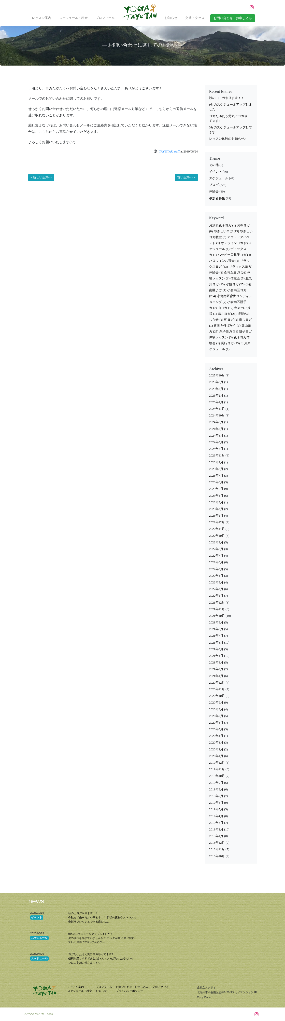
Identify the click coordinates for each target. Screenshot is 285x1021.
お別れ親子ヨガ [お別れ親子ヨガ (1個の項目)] (222, 225)
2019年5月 (216, 809)
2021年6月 (216, 642)
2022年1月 (216, 595)
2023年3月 (216, 502)
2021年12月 (217, 602)
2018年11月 (217, 849)
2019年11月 (217, 769)
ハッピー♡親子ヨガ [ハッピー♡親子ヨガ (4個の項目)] (234, 255)
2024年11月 (217, 409)
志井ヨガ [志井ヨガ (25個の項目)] (227, 314)
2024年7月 (216, 429)
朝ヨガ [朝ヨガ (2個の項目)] (231, 319)
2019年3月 (216, 823)
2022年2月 (216, 589)
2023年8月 (216, 469)
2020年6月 (216, 722)
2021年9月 (216, 622)
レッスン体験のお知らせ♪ (227, 138)
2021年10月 (217, 616)
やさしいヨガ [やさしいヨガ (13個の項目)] (226, 231)
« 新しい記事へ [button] (41, 177)
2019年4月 (216, 816)
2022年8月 (216, 549)
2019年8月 (216, 789)
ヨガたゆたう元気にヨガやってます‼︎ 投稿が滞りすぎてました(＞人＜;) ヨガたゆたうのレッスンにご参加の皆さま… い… (102, 958)
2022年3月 (216, 582)
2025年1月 (216, 402)
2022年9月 (216, 542)
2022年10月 (217, 536)
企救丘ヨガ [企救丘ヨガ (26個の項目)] (235, 272)
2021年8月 (216, 629)
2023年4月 (216, 495)
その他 (214, 165)
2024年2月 (216, 449)
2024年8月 (216, 422)
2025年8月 (216, 382)
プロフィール (105, 18)
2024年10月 (217, 415)
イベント (215, 171)
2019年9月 (216, 783)
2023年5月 (216, 489)
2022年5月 (216, 569)
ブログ (214, 185)
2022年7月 (216, 555)
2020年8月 (216, 709)
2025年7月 (216, 389)
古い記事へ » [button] (186, 177)
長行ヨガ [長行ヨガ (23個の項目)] (230, 343)
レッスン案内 (41, 18)
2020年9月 (216, 702)
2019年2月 (216, 829)
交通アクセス (194, 18)
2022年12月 (217, 522)
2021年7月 (216, 635)
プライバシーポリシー (129, 990)
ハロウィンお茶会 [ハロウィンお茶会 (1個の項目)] (224, 260)
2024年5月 (216, 442)
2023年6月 (216, 482)
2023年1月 (216, 515)
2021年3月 (216, 662)
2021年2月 (216, 669)
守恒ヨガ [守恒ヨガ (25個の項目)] (235, 284)
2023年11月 (217, 455)
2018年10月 (217, 856)
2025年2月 (216, 395)
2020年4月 (216, 736)
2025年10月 (217, 375)
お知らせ (171, 18)
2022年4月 (216, 576)
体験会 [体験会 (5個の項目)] (237, 278)
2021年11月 (217, 609)
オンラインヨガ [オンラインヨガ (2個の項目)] (234, 243)
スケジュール (218, 178)
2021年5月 (216, 649)
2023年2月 (216, 509)
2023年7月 (216, 475)
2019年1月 (216, 836)
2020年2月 (216, 749)
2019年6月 (216, 802)
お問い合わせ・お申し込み (132, 986)
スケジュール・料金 (73, 18)
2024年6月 (216, 435)
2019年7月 (216, 796)
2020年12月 (217, 682)
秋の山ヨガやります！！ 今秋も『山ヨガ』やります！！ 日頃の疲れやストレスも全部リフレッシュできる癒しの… (102, 917)
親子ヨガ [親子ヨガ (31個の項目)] (228, 331)
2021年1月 (216, 676)
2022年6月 (216, 562)
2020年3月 (216, 742)
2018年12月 (217, 842)
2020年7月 (216, 716)
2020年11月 (217, 689)
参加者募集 (217, 198)
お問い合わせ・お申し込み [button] (233, 18)
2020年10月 (217, 696)
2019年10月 (217, 776)
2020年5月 (216, 729)
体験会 (214, 191)
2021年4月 (216, 656)
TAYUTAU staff (169, 151)
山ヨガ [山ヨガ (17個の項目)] (225, 308)
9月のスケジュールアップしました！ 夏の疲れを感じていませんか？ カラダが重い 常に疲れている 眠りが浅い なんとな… (101, 938)
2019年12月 (217, 762)
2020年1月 (216, 756)
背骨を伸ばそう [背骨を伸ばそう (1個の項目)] (227, 325)
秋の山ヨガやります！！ (226, 98)
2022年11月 (217, 529)
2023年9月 (216, 462)
